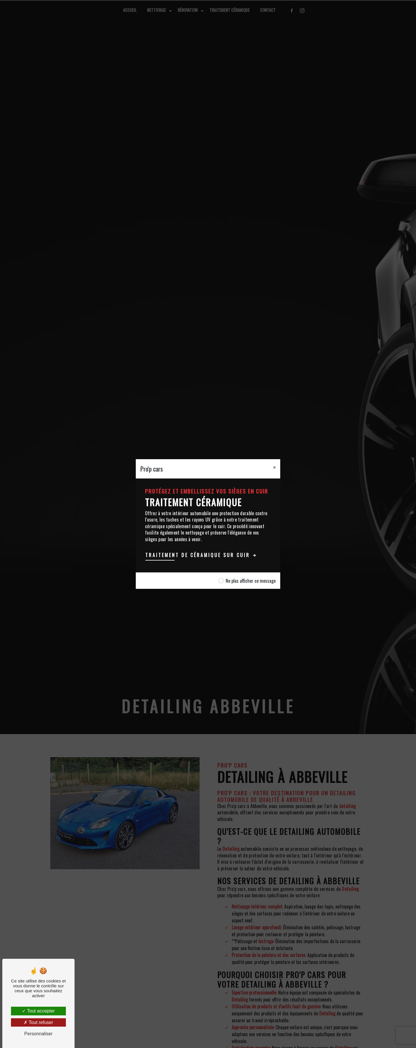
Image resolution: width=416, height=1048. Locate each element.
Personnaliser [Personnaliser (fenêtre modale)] (38, 1033)
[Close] (274, 467)
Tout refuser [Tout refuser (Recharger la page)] (38, 1022)
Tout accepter (38, 1010)
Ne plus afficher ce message (251, 580)
